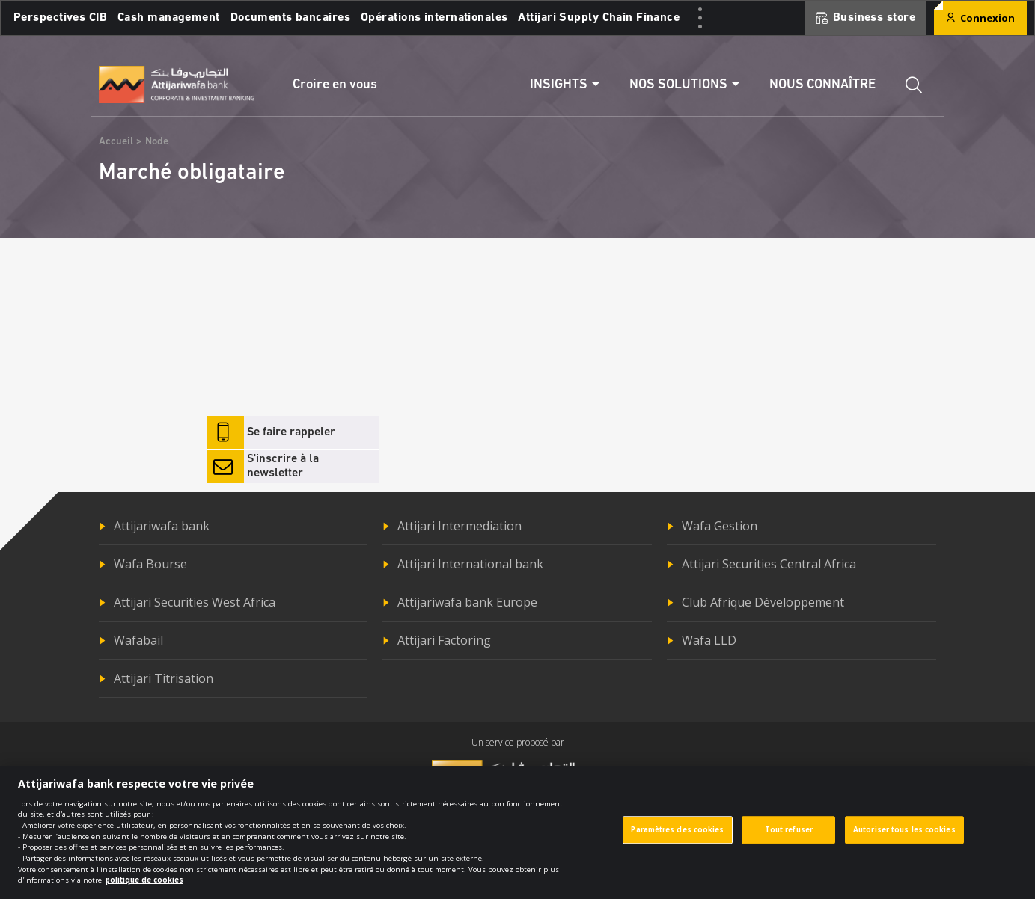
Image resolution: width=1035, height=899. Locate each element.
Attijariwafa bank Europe (467, 602)
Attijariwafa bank (162, 526)
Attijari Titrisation (163, 678)
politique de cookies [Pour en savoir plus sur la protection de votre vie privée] (144, 885)
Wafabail (138, 640)
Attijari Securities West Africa (194, 602)
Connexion (980, 18)
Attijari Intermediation (459, 526)
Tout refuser (789, 835)
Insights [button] (558, 85)
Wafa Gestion (719, 526)
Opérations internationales (434, 18)
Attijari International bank (470, 564)
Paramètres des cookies (677, 835)
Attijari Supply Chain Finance (599, 18)
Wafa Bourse (150, 564)
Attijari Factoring (444, 640)
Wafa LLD (709, 640)
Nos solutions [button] (678, 85)
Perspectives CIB (60, 18)
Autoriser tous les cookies (904, 835)
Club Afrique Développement (763, 602)
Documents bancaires (290, 18)
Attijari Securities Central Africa (769, 564)
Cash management (168, 18)
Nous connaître (822, 85)
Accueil (116, 141)
